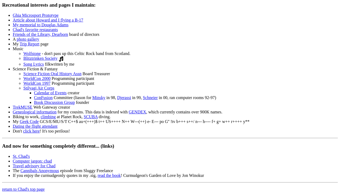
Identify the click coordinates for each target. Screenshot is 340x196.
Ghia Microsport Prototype (35, 15)
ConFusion (43, 97)
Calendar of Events (50, 93)
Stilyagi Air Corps (38, 88)
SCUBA (90, 116)
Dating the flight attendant (35, 126)
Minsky (98, 97)
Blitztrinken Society (40, 58)
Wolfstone (32, 53)
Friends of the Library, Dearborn (40, 34)
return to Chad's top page (23, 189)
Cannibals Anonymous (39, 170)
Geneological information (35, 112)
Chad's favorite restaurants (35, 29)
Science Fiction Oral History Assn (52, 73)
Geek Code (29, 121)
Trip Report (30, 44)
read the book (109, 175)
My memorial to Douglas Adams (41, 25)
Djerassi (124, 97)
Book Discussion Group (54, 102)
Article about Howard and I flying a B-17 (48, 20)
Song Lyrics (33, 64)
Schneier (150, 97)
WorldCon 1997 (36, 83)
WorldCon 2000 (36, 78)
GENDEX (137, 112)
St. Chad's (21, 156)
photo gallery (28, 39)
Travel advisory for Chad (34, 166)
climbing (48, 116)
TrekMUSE (22, 107)
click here (31, 131)
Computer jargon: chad (32, 161)
